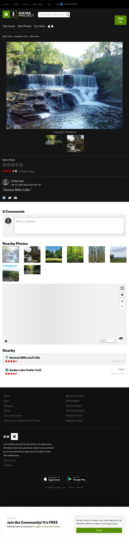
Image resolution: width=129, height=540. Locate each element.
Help (6, 400)
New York (7, 36)
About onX (10, 460)
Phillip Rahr (17, 181)
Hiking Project (74, 405)
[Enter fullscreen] (122, 288)
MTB (16, 4)
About (7, 395)
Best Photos (24, 26)
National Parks (74, 420)
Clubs (7, 410)
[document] (99, 526)
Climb (6, 4)
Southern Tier (21, 36)
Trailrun (38, 4)
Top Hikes (39, 26)
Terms (71, 487)
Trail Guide (9, 26)
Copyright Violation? (64, 131)
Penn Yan (34, 36)
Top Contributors (13, 415)
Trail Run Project (75, 410)
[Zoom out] (122, 306)
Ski (49, 4)
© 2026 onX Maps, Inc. (56, 487)
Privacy (80, 487)
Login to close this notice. (47, 526)
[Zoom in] (122, 301)
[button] (4, 197)
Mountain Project (75, 395)
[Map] (64, 314)
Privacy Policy (112, 524)
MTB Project (72, 400)
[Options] (121, 339)
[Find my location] (122, 294)
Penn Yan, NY (34, 184)
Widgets (8, 405)
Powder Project (74, 415)
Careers (8, 465)
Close (99, 530)
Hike (25, 4)
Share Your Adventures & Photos (22, 420)
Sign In (120, 20)
